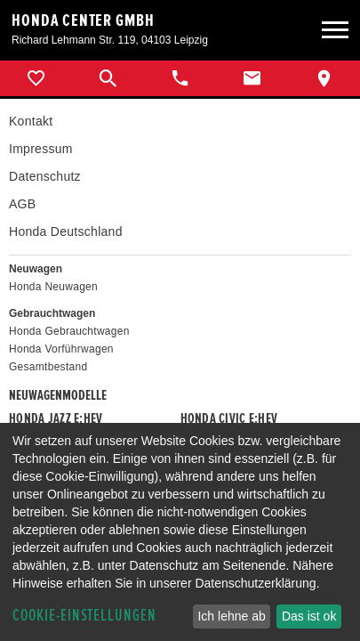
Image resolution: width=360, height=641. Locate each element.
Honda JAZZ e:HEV (55, 418)
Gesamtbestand (48, 367)
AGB (22, 204)
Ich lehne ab (231, 616)
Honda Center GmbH (83, 20)
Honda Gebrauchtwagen (69, 331)
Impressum (41, 149)
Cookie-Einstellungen (84, 615)
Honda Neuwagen (53, 286)
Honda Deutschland (66, 231)
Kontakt (30, 121)
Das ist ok (309, 616)
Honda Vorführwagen (61, 349)
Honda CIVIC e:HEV (229, 418)
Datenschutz (45, 176)
